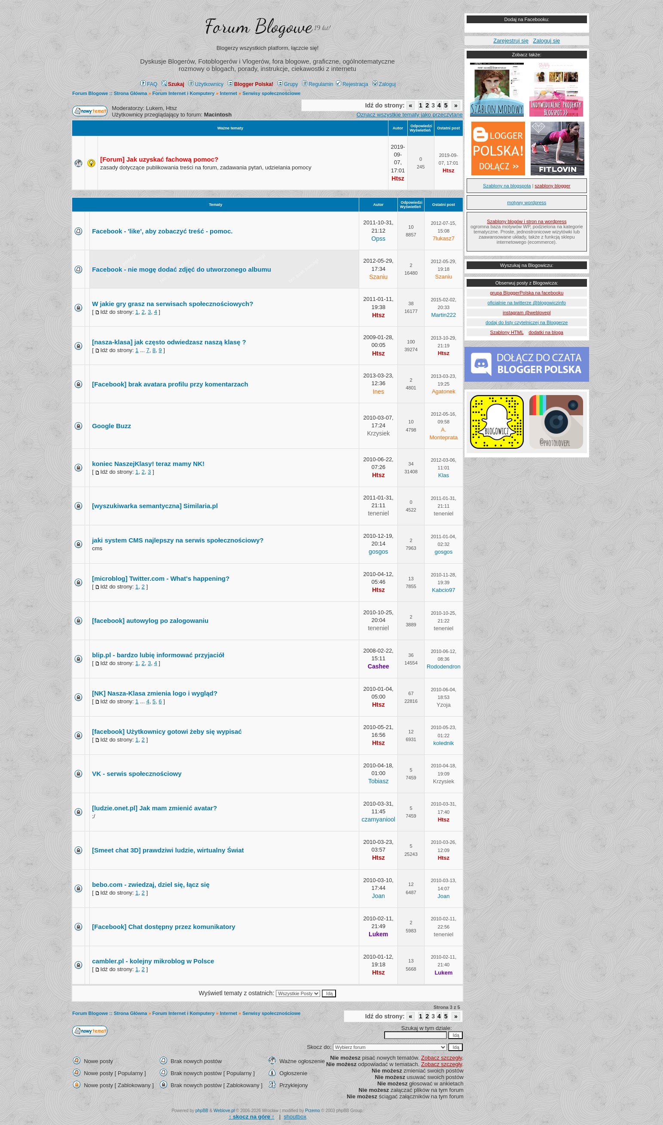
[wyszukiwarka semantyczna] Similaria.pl (155, 505)
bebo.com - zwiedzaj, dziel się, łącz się (150, 884)
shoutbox (295, 1116)
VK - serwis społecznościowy (136, 773)
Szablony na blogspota (507, 185)
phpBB (202, 1110)
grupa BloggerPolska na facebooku (526, 292)
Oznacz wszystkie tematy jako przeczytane (410, 114)
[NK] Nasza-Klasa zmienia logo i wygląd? (154, 693)
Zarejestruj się (511, 40)
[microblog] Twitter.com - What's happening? (160, 578)
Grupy (288, 84)
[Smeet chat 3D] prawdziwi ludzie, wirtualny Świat (168, 850)
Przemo (312, 1110)
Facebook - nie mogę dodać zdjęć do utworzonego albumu (181, 269)
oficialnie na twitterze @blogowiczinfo (527, 302)
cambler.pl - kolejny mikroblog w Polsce (153, 961)
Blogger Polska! (250, 84)
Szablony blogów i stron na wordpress (526, 221)
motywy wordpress (526, 202)
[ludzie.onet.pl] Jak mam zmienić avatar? (154, 808)
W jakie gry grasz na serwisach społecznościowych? (172, 303)
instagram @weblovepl (526, 312)
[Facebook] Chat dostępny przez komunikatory (163, 926)
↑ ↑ (252, 1116)
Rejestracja (352, 84)
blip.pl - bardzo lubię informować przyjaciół (158, 655)
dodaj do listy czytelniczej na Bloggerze (527, 322)
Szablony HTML (507, 332)
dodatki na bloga (546, 332)
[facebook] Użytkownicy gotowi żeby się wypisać (166, 731)
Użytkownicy (205, 84)
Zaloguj (384, 84)
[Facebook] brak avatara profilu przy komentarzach (170, 384)
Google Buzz (111, 425)
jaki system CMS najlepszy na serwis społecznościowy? (177, 540)
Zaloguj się (546, 40)
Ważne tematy (230, 128)
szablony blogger (552, 185)
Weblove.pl (224, 1110)
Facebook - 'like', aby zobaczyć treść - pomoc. (162, 231)
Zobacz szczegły (441, 1057)
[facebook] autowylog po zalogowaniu (150, 620)
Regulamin (317, 84)
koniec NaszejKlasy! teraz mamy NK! (148, 463)
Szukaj (173, 84)
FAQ (149, 84)
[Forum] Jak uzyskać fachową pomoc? (159, 159)
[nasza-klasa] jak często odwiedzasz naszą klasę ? (169, 342)
